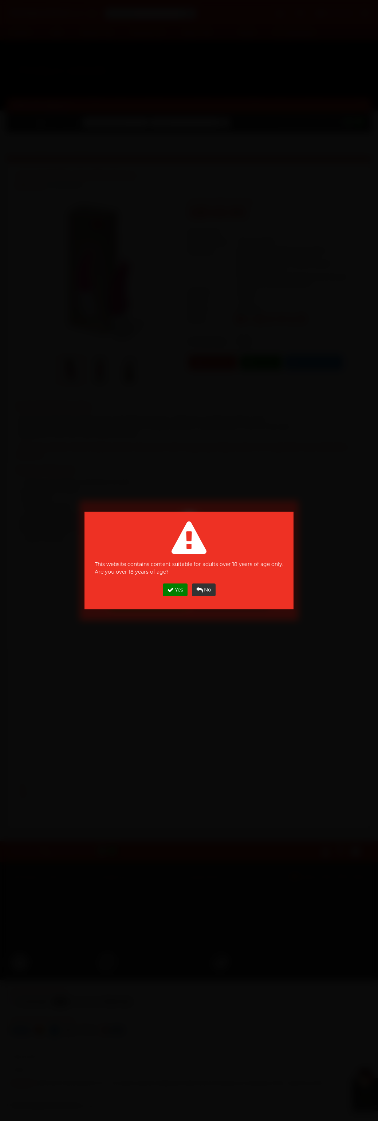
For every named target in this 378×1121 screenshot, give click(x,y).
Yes (175, 589)
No (203, 589)
